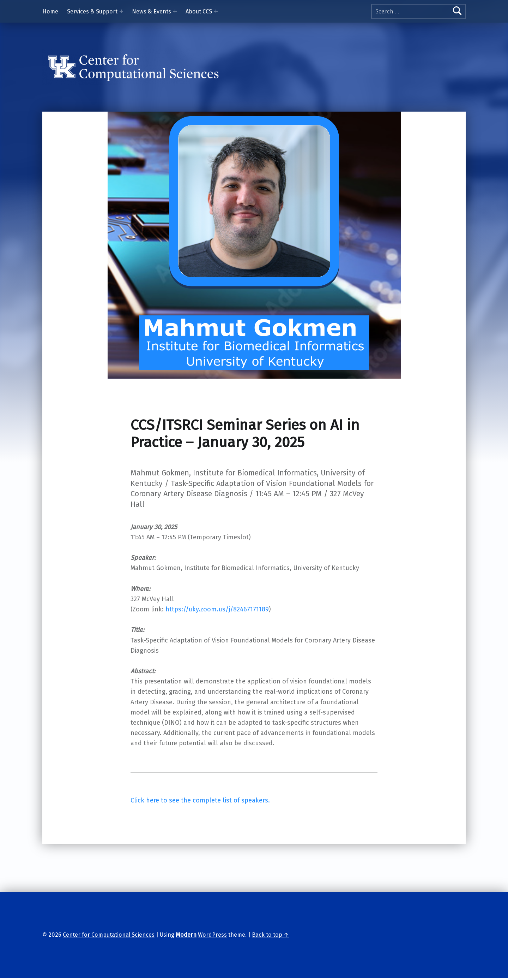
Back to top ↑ (270, 934)
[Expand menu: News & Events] (175, 11)
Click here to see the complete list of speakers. (200, 800)
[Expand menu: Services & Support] (121, 11)
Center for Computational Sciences (109, 934)
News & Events (151, 11)
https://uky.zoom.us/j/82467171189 (217, 609)
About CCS (199, 11)
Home (50, 11)
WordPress (212, 934)
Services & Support (92, 11)
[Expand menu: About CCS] (216, 11)
